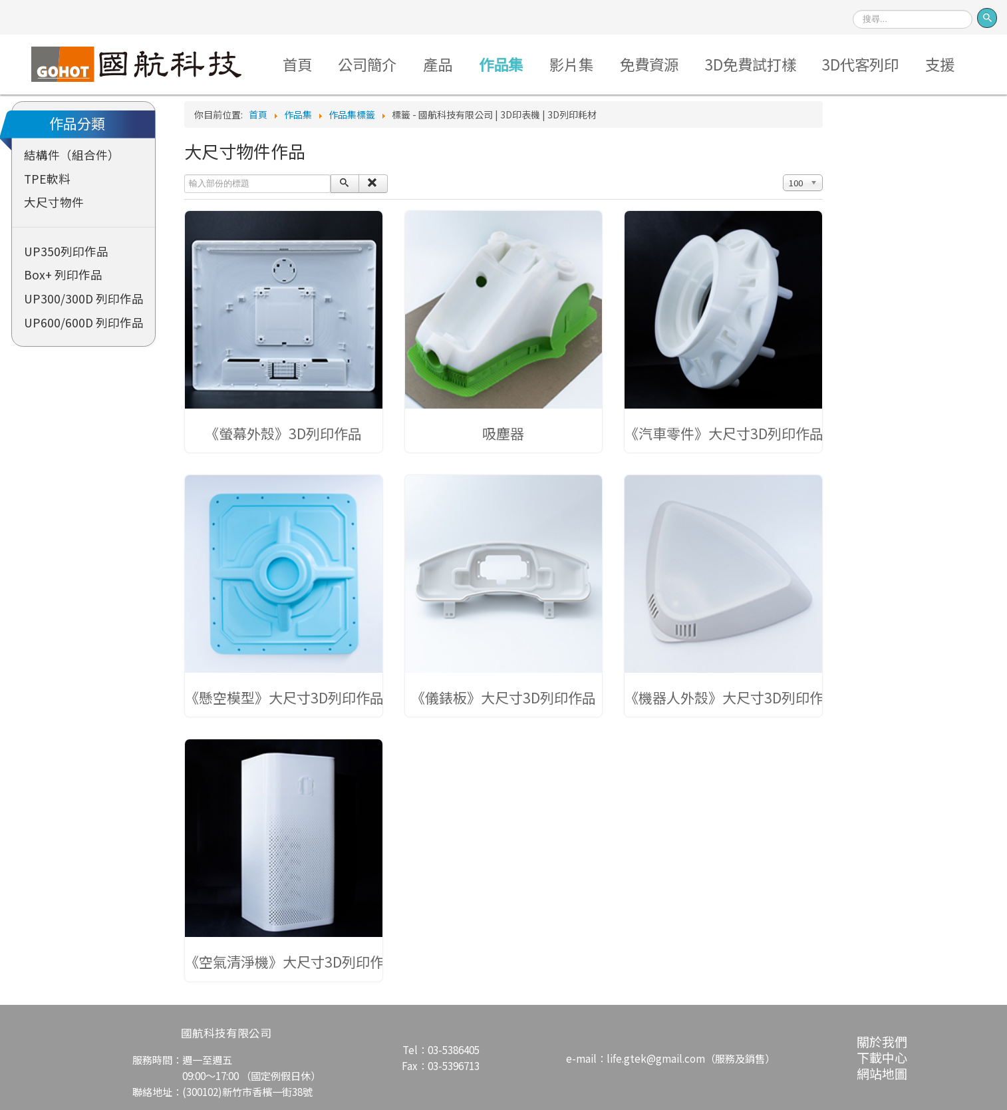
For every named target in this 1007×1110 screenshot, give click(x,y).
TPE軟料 (47, 178)
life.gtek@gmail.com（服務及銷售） (691, 1058)
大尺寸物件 (54, 202)
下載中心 (882, 1057)
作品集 (501, 64)
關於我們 (882, 1041)
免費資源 (649, 64)
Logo (136, 64)
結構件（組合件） (72, 154)
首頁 (297, 64)
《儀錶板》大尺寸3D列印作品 (503, 697)
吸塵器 (503, 433)
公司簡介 (367, 64)
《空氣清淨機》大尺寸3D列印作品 (291, 962)
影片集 (571, 64)
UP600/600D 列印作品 (84, 322)
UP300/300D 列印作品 (84, 298)
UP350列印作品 (66, 251)
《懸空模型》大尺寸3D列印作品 (284, 697)
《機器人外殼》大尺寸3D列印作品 (731, 697)
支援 (939, 64)
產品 (437, 64)
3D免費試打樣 (750, 64)
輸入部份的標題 (184, 174)
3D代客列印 (860, 64)
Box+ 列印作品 (63, 274)
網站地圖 (882, 1073)
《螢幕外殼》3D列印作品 (283, 433)
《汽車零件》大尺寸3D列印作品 (724, 433)
